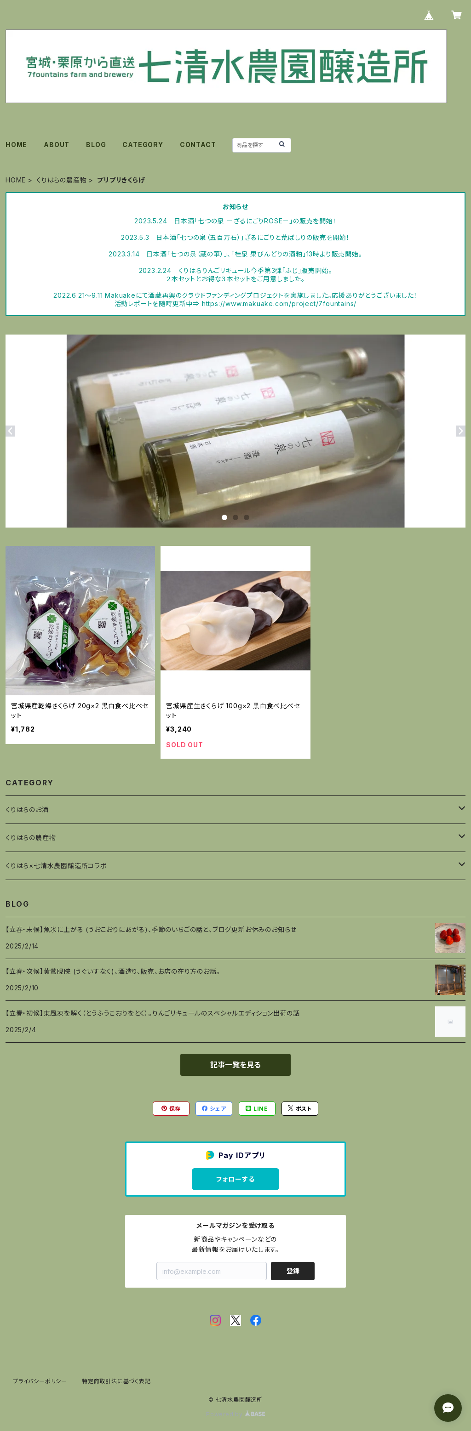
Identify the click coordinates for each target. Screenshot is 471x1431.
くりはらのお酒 (27, 809)
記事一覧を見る (235, 1064)
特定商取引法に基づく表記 (116, 1381)
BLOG (96, 144)
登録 (293, 1271)
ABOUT (56, 144)
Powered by (235, 1414)
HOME (16, 144)
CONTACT (198, 144)
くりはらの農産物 (61, 180)
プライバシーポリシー (40, 1381)
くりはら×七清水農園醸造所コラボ (56, 865)
